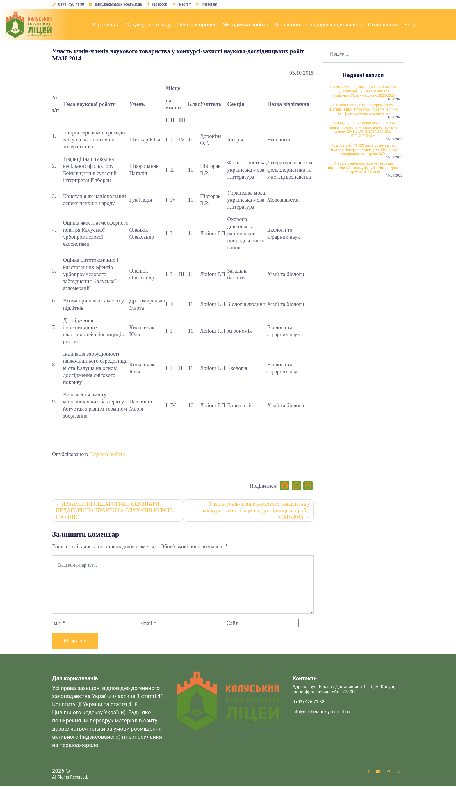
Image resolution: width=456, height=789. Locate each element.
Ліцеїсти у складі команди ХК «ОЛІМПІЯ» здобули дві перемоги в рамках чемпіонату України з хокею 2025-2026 (363, 94)
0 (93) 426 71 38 (68, 4)
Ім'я (58, 625)
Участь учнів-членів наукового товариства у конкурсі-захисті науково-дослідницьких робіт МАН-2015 (255, 511)
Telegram (184, 4)
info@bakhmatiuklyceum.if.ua (116, 4)
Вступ (411, 25)
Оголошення (383, 25)
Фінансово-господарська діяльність (318, 25)
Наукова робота (107, 454)
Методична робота (245, 25)
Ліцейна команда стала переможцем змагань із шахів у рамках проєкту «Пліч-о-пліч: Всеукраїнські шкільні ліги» (363, 120)
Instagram (209, 4)
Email (147, 625)
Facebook (158, 4)
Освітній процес (197, 25)
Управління (106, 25)
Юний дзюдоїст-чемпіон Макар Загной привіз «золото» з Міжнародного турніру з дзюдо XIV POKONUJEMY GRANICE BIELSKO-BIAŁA (363, 149)
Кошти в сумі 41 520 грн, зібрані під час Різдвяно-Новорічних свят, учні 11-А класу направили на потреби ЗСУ (363, 177)
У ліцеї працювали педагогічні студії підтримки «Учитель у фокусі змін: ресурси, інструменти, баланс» (363, 200)
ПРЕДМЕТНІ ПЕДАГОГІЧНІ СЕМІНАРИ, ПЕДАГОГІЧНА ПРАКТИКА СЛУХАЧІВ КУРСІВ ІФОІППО (115, 511)
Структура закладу (148, 25)
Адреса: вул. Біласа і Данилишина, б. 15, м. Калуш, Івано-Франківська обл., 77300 (344, 691)
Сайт (232, 625)
